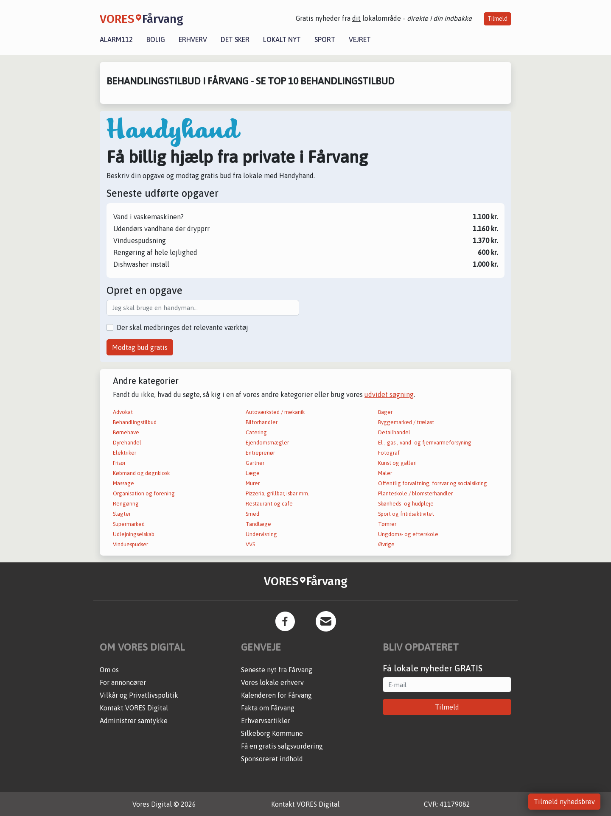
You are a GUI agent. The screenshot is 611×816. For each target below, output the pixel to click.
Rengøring (126, 503)
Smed (252, 514)
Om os (109, 669)
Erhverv (193, 39)
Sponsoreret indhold (272, 759)
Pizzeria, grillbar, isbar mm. (277, 493)
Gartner (255, 463)
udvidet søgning (389, 394)
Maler (385, 473)
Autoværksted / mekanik (275, 412)
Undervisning (261, 534)
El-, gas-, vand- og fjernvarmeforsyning (424, 442)
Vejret (360, 39)
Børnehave (126, 432)
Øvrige (386, 544)
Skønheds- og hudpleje (406, 503)
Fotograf (389, 453)
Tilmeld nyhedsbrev (564, 801)
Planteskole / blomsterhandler (415, 493)
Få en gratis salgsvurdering (282, 746)
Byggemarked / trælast (406, 422)
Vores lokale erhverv (272, 682)
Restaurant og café (269, 503)
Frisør (119, 463)
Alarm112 (116, 39)
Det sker (235, 39)
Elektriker (124, 453)
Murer (253, 483)
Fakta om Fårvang (267, 708)
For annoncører (123, 682)
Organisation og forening (144, 493)
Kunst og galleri (397, 463)
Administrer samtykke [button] (134, 720)
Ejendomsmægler (267, 442)
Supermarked (129, 524)
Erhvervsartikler (265, 720)
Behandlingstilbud (135, 422)
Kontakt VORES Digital (134, 708)
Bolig (155, 39)
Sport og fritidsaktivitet (406, 514)
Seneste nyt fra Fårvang (276, 669)
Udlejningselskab (133, 534)
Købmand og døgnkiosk (141, 473)
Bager (385, 412)
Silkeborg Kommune (272, 733)
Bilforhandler (261, 422)
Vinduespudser (130, 544)
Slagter (122, 514)
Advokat (123, 412)
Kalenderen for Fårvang (276, 695)
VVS (250, 544)
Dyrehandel (127, 442)
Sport (324, 39)
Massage (123, 483)
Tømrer (387, 524)
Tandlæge (258, 524)
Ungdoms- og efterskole (408, 534)
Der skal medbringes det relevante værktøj (182, 327)
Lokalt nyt (282, 39)
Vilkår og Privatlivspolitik (139, 695)
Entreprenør (260, 453)
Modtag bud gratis (140, 347)
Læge (253, 473)
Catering (256, 432)
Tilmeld (497, 18)
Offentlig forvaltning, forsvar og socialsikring (432, 483)
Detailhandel (394, 432)
